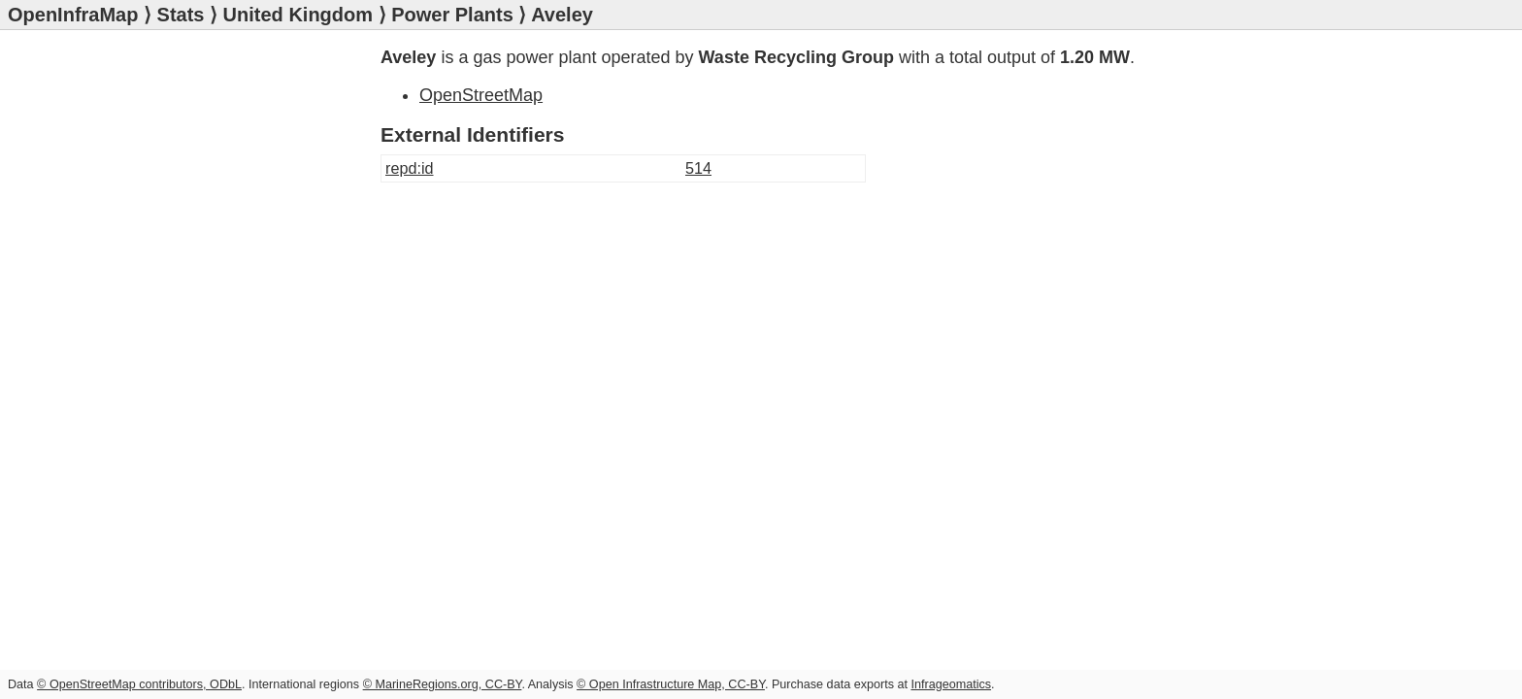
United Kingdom (298, 14)
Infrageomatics (950, 684)
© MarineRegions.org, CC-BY (442, 684)
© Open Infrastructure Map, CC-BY (671, 684)
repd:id (409, 168)
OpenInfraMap (73, 14)
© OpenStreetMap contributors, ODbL (139, 684)
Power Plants (452, 14)
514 (698, 168)
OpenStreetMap (481, 95)
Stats (181, 14)
